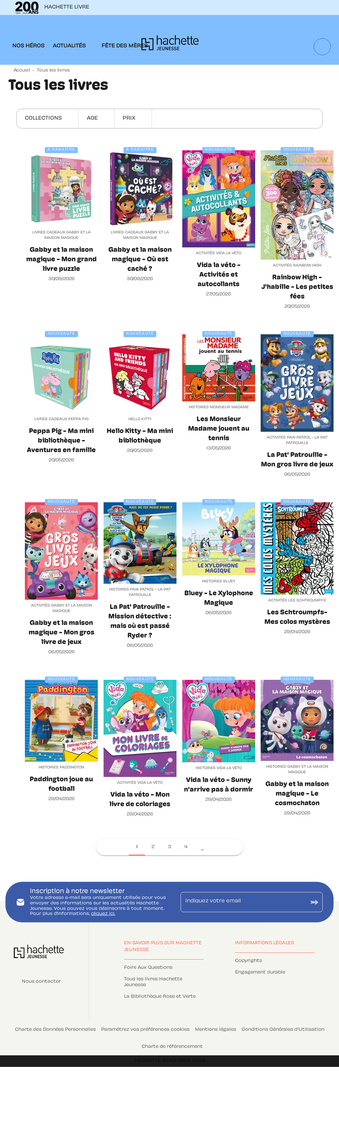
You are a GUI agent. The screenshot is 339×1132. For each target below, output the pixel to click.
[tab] (28, 46)
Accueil (22, 70)
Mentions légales (215, 1030)
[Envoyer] (314, 902)
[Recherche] (322, 46)
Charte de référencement (172, 1047)
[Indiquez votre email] (243, 902)
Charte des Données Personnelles (55, 1030)
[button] (47, 118)
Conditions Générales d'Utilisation (283, 1030)
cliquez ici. (103, 914)
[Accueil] (170, 45)
